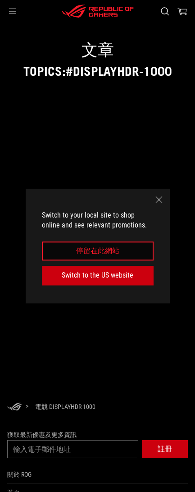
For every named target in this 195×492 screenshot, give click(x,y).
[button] (12, 11)
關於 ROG (19, 474)
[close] (159, 199)
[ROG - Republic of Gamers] (98, 11)
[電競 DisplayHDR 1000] (65, 406)
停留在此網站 (97, 250)
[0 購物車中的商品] (182, 11)
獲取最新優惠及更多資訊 (42, 434)
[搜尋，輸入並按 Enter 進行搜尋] (164, 11)
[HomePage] (14, 407)
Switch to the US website (97, 275)
